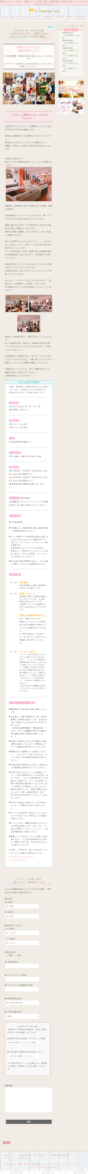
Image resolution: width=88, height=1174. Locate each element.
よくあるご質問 (60, 21)
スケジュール (25, 21)
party (7, 1147)
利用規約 (35, 807)
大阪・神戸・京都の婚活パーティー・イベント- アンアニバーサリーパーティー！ (50, 1169)
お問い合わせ (70, 21)
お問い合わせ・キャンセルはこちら (25, 861)
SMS (41, 791)
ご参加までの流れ (49, 21)
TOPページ (5, 21)
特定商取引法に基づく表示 (27, 1160)
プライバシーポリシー (69, 1160)
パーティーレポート (36, 21)
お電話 (34, 791)
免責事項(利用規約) (49, 1160)
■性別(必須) (10, 957)
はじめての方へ (15, 21)
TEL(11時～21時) (80, 21)
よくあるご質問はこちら (20, 865)
